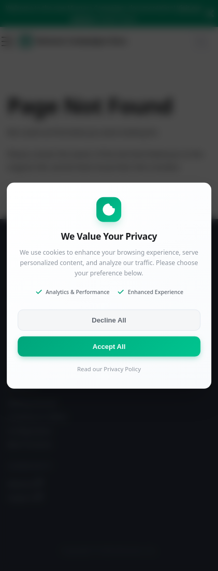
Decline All (109, 320)
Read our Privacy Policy (109, 369)
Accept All (109, 346)
